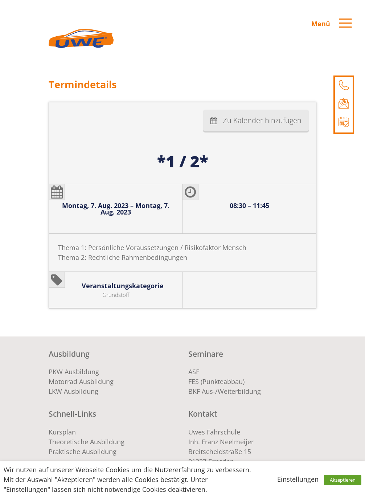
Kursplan (62, 432)
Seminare (205, 353)
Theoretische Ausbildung (86, 441)
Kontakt (202, 413)
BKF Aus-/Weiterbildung (224, 391)
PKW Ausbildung (74, 371)
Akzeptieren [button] (343, 480)
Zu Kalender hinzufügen (262, 120)
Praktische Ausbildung (82, 451)
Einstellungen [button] (298, 479)
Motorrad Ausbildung (81, 381)
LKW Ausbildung (73, 391)
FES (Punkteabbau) (216, 381)
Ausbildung (69, 353)
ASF (193, 371)
